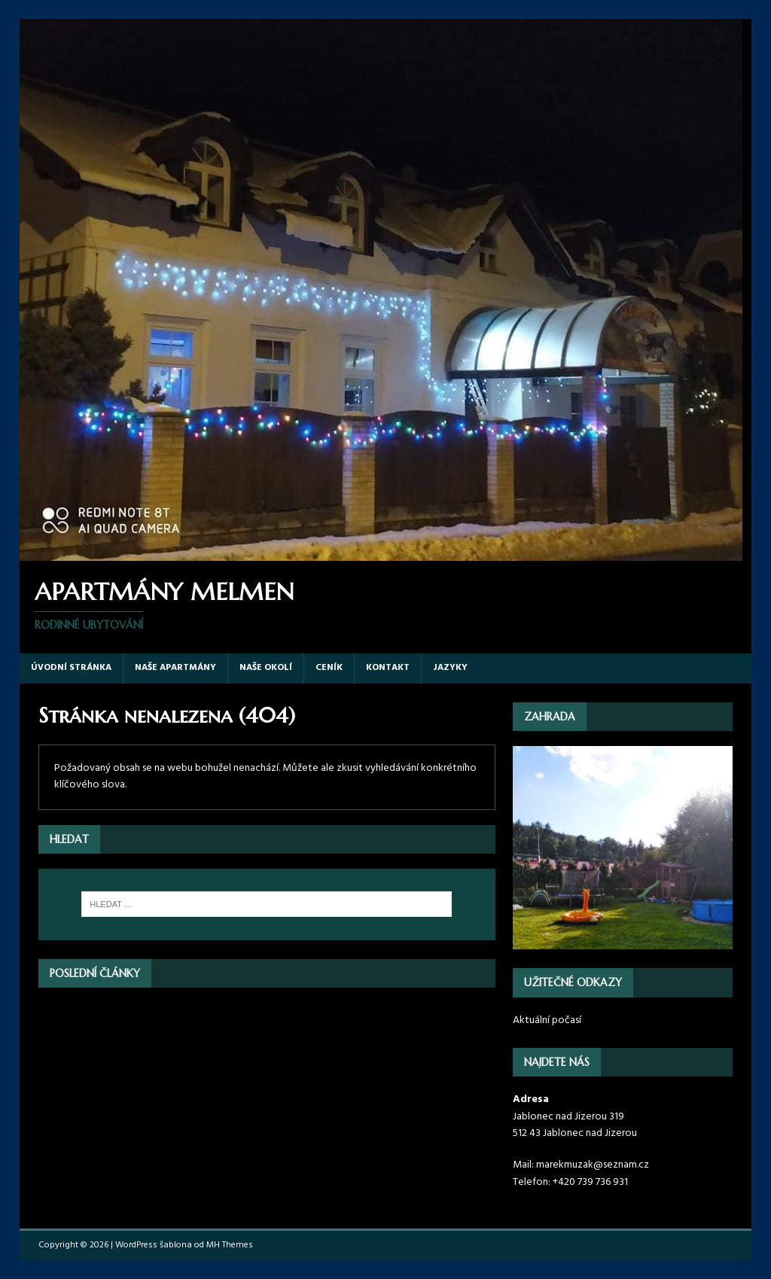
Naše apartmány (175, 667)
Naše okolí (265, 667)
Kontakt (388, 667)
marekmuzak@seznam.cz (592, 1165)
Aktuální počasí (547, 1020)
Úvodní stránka (71, 667)
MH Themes (229, 1245)
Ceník (329, 667)
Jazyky (450, 667)
